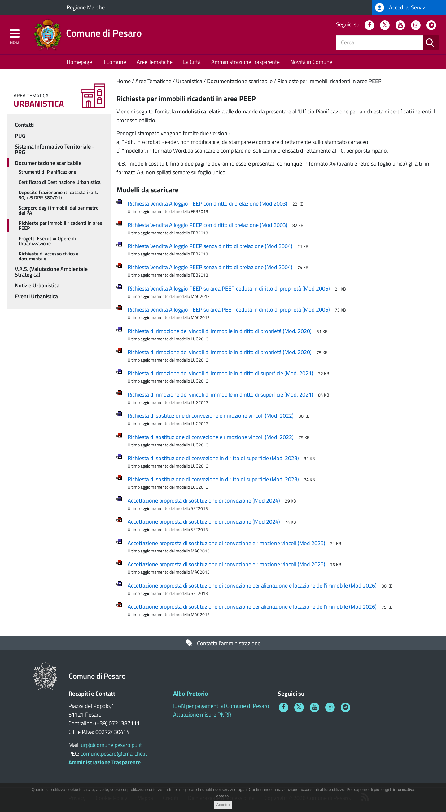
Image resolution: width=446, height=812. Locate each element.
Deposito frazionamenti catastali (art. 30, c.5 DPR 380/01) (58, 195)
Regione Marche (86, 7)
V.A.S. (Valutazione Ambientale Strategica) (51, 272)
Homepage (79, 62)
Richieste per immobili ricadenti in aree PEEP (329, 81)
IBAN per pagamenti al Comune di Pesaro (221, 706)
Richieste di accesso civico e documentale (48, 256)
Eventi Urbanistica (36, 296)
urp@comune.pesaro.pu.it (111, 745)
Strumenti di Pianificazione (47, 171)
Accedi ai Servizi (400, 7)
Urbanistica (189, 81)
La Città (192, 62)
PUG (20, 135)
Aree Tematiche (155, 62)
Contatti (24, 125)
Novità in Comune (311, 62)
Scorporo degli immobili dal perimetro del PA (58, 210)
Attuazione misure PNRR (202, 714)
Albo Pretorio (190, 693)
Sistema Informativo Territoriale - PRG (54, 149)
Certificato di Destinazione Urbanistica (60, 182)
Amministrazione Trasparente (245, 62)
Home (123, 81)
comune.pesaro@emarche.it (114, 753)
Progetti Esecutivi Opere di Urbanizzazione (47, 241)
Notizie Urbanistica (37, 285)
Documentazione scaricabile (240, 81)
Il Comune (114, 62)
